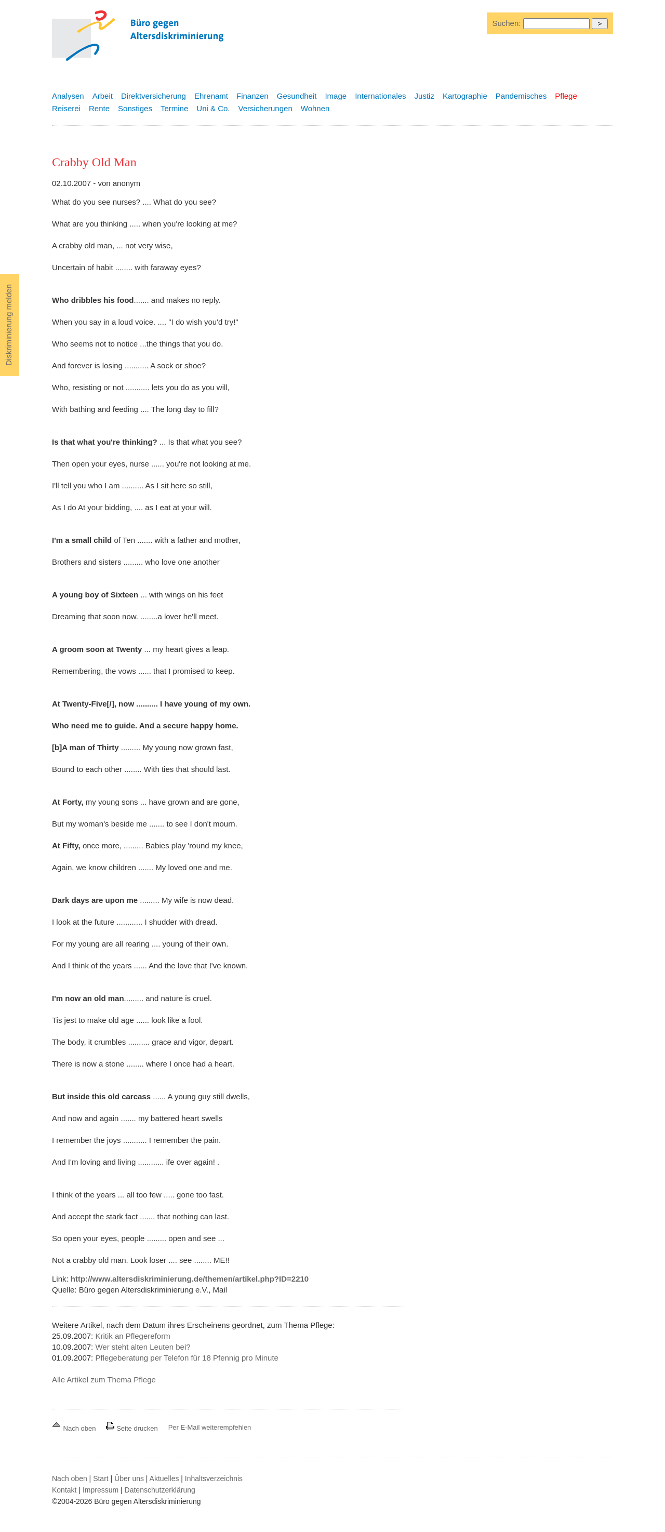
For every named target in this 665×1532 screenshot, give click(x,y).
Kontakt (64, 1490)
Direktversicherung (153, 95)
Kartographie (465, 95)
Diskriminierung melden (8, 325)
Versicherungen (265, 108)
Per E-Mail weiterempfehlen (209, 1427)
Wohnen (315, 108)
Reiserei (66, 108)
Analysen (68, 95)
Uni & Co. (213, 108)
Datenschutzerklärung (160, 1490)
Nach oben (75, 1428)
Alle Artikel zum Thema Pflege (104, 1379)
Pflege (566, 95)
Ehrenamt (211, 95)
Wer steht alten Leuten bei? (142, 1346)
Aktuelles (164, 1478)
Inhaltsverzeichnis (214, 1478)
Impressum (100, 1490)
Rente (99, 108)
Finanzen (252, 95)
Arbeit (102, 95)
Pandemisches (521, 95)
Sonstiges (135, 108)
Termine (174, 108)
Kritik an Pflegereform (132, 1335)
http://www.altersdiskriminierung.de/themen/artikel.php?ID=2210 (190, 1278)
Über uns (129, 1478)
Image (336, 95)
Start (101, 1478)
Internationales (380, 95)
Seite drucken (131, 1428)
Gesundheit (297, 95)
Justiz (424, 95)
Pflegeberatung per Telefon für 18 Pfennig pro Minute (186, 1357)
